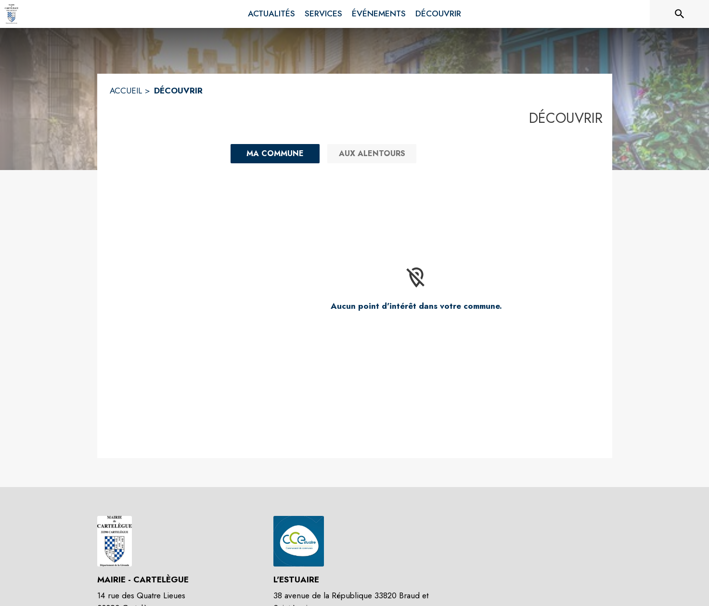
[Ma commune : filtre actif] (275, 153)
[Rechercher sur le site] (679, 14)
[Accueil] (11, 14)
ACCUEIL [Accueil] (126, 90)
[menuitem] (271, 14)
